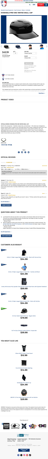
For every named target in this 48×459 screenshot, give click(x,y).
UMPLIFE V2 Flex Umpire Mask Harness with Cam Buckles (24, 397)
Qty (14, 51)
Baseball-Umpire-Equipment (7, 10)
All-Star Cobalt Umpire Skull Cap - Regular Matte (24, 316)
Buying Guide (9, 79)
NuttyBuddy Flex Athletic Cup (24, 382)
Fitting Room (9, 75)
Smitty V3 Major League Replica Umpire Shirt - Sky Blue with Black (24, 272)
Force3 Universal (28, 224)
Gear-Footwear (17, 10)
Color (26, 56)
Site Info (13, 445)
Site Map (9, 445)
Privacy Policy (18, 445)
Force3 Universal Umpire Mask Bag (24, 368)
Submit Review (6, 205)
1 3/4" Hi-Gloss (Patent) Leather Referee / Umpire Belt (24, 330)
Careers (39, 445)
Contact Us (34, 445)
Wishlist (3, 144)
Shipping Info (29, 445)
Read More (42, 93)
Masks (23, 10)
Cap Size (26, 51)
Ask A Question (6, 235)
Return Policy (24, 445)
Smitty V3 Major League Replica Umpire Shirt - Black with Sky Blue (24, 301)
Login (34, 5)
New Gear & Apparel (28, 0)
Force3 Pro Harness (16, 224)
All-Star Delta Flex (7, 224)
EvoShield (28, 10)
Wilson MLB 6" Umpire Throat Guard (23, 353)
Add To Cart (29, 63)
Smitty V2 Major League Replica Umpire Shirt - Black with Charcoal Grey (24, 257)
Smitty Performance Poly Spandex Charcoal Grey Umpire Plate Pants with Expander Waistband (24, 286)
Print (9, 144)
